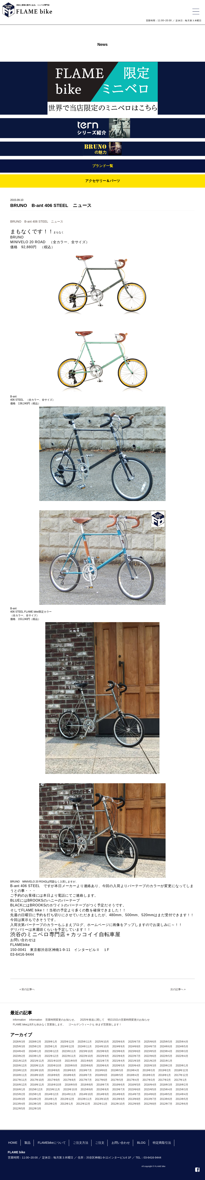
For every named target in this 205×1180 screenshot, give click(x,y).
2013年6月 (166, 1099)
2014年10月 (86, 1094)
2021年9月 (71, 1060)
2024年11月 (85, 1046)
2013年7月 (150, 1099)
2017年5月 (117, 1079)
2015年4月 (166, 1089)
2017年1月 (180, 1079)
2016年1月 (19, 1089)
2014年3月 (19, 1099)
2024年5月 (182, 1046)
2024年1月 (35, 1051)
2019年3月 (148, 1070)
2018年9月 (53, 1075)
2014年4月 (182, 1094)
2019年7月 (85, 1070)
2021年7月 (103, 1060)
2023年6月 (134, 1051)
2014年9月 (103, 1094)
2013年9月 (118, 1099)
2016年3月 (166, 1084)
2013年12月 (67, 1099)
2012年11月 (100, 1103)
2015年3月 (182, 1089)
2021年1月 (166, 1060)
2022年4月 (182, 1056)
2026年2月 (35, 1041)
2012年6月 (182, 1103)
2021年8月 (87, 1060)
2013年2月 (50, 1103)
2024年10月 (102, 1046)
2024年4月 (19, 1051)
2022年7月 (134, 1056)
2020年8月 (87, 1065)
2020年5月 (118, 1065)
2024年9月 (118, 1046)
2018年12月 (181, 1070)
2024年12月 (67, 1046)
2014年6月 (150, 1094)
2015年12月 (36, 1089)
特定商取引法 (162, 1142)
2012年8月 (150, 1103)
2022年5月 (166, 1056)
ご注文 (99, 1142)
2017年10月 (37, 1079)
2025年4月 (182, 1041)
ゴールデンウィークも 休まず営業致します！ (94, 1024)
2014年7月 (134, 1094)
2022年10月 (86, 1056)
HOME (12, 1142)
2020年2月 (166, 1065)
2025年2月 (35, 1046)
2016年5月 (134, 1084)
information (19, 1019)
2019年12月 (20, 1070)
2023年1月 (35, 1056)
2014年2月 (35, 1099)
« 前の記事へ (27, 989)
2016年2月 (182, 1084)
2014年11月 (69, 1094)
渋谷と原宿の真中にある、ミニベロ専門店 (32, 5)
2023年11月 (69, 1051)
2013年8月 (134, 1099)
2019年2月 (164, 1070)
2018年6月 (101, 1075)
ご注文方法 (80, 1142)
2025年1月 (50, 1046)
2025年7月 (134, 1041)
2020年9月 (71, 1065)
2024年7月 (150, 1046)
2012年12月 (83, 1103)
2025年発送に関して (92, 1019)
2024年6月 (166, 1046)
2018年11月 (20, 1075)
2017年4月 (133, 1079)
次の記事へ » (178, 989)
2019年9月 (53, 1070)
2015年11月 (53, 1089)
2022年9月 (103, 1056)
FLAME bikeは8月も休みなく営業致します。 (39, 1024)
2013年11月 (85, 1099)
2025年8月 (118, 1041)
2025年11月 (85, 1041)
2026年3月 (19, 1041)
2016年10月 (54, 1084)
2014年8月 (118, 1094)
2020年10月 (54, 1065)
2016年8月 (87, 1084)
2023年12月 (51, 1051)
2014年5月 (166, 1094)
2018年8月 (69, 1075)
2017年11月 (20, 1079)
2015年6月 (134, 1089)
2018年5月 (117, 1075)
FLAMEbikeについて (52, 1142)
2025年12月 (67, 1041)
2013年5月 (182, 1099)
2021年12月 (20, 1060)
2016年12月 (20, 1084)
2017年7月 (85, 1079)
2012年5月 (19, 1108)
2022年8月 (118, 1056)
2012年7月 (166, 1103)
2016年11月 (37, 1084)
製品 (27, 1142)
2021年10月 (54, 1060)
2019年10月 (37, 1070)
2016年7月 (103, 1084)
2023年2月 (19, 1056)
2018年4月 (133, 1075)
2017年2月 (164, 1079)
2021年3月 (134, 1060)
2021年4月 (118, 1060)
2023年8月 (118, 1051)
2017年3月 (148, 1079)
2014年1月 (50, 1099)
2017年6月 (101, 1079)
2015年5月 (150, 1089)
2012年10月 (118, 1103)
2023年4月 (166, 1051)
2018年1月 (164, 1075)
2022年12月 (51, 1056)
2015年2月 (19, 1094)
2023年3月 (182, 1051)
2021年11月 (37, 1060)
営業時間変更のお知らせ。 (61, 1019)
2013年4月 (19, 1103)
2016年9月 (71, 1084)
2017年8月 (69, 1079)
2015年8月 (103, 1089)
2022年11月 (69, 1056)
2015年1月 (35, 1094)
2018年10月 (37, 1075)
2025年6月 (150, 1041)
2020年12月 (20, 1065)
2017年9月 (53, 1079)
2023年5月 (150, 1051)
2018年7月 (85, 1075)
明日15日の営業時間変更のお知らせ (129, 1019)
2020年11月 (37, 1065)
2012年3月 (35, 1108)
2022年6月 (150, 1056)
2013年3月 (35, 1103)
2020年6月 (103, 1065)
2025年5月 (166, 1041)
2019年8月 (69, 1070)
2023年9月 (103, 1051)
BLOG (141, 1142)
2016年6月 (118, 1084)
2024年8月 (134, 1046)
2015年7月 (118, 1089)
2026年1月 (50, 1041)
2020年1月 (182, 1065)
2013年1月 (66, 1103)
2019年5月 (117, 1070)
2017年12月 (181, 1075)
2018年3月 (148, 1075)
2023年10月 (86, 1051)
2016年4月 (150, 1084)
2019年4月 (133, 1070)
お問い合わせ (121, 1142)
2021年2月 (150, 1060)
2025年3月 (19, 1046)
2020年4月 (134, 1065)
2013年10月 (102, 1099)
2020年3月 (150, 1065)
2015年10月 (70, 1089)
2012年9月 (134, 1103)
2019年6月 (101, 1070)
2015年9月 (87, 1089)
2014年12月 (51, 1094)
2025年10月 (102, 1041)
